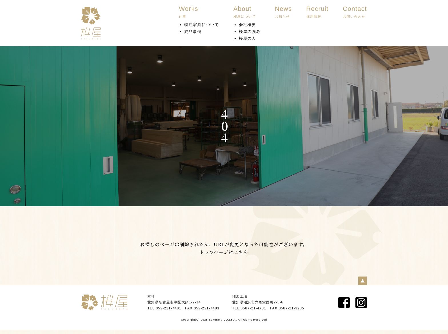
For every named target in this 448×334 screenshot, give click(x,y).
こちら (241, 252)
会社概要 (247, 24)
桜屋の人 (247, 38)
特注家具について (201, 24)
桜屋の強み (250, 31)
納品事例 (193, 31)
